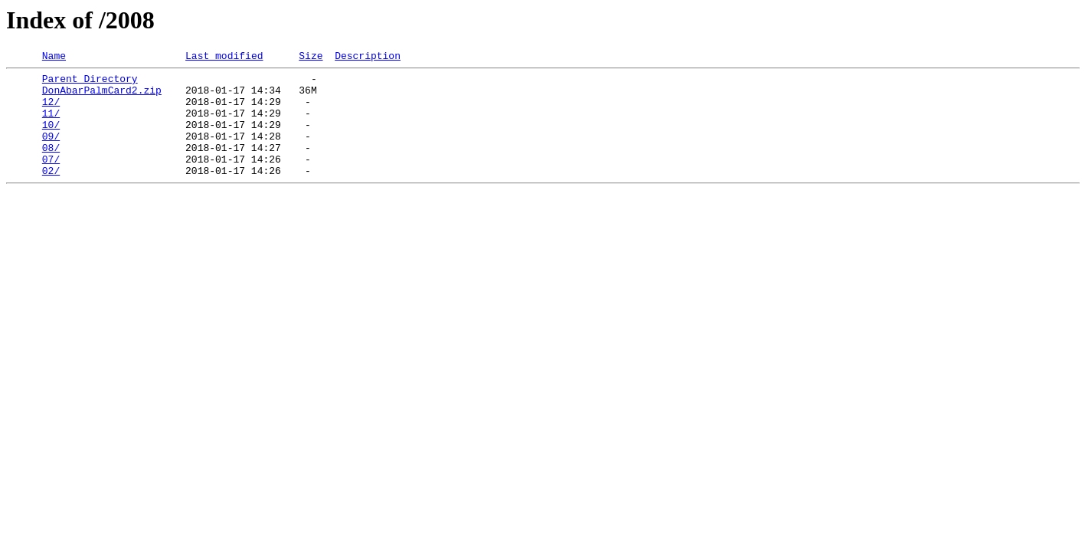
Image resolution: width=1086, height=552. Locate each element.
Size (310, 57)
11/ (51, 124)
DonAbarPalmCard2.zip (102, 97)
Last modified (224, 57)
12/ (51, 110)
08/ (51, 165)
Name (54, 57)
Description (368, 57)
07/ (51, 179)
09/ (51, 152)
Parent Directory (90, 83)
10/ (51, 138)
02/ (51, 193)
